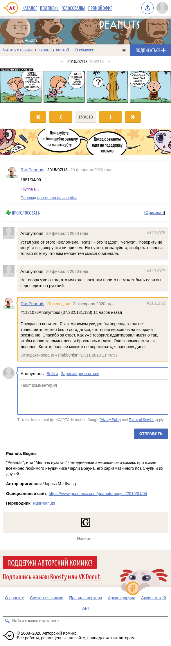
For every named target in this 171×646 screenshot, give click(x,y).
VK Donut (89, 576)
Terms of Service (141, 420)
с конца (45, 50)
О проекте (14, 597)
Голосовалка (73, 8)
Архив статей (153, 597)
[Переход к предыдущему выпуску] (21, 87)
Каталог (29, 8)
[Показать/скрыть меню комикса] (124, 50)
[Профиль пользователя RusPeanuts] (12, 182)
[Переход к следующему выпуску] (85, 87)
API (85, 608)
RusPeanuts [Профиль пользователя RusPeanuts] (32, 169)
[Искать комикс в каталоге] (7, 621)
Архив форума (121, 597)
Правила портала (85, 597)
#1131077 (156, 271)
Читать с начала (18, 50)
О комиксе (84, 50)
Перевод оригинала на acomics (49, 197)
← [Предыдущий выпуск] (62, 61)
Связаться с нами (46, 597)
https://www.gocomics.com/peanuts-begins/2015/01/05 (98, 493)
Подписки (49, 8)
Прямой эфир (100, 8)
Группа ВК (30, 189)
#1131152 (156, 303)
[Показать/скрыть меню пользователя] (162, 8)
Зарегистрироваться (80, 373)
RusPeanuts (32, 303)
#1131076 (156, 233)
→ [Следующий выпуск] (109, 61)
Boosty (58, 576)
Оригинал (154, 212)
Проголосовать (26, 213)
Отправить (151, 433)
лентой (62, 50)
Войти (52, 373)
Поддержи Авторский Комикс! (49, 562)
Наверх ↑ (85, 538)
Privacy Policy (110, 420)
